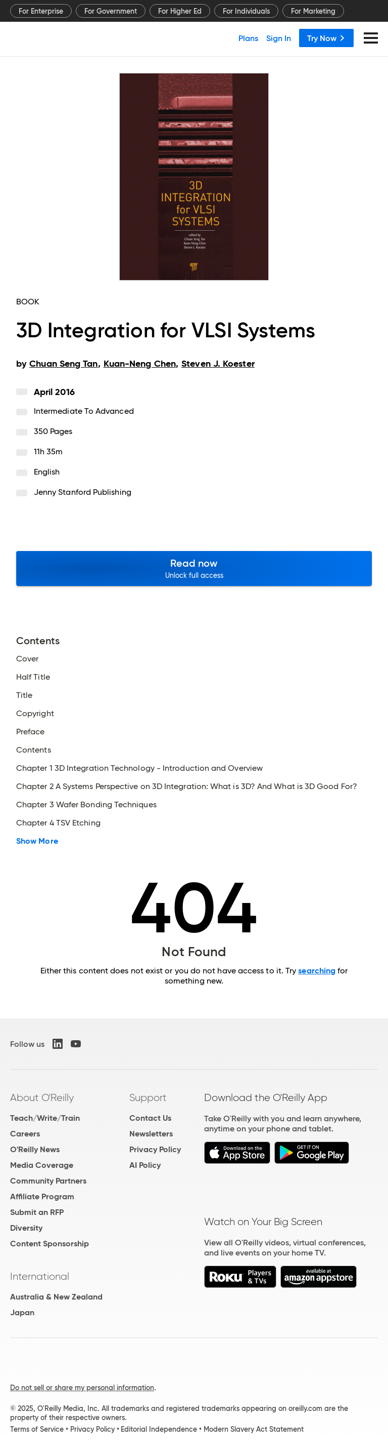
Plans (248, 38)
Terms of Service (37, 1429)
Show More (37, 841)
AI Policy (145, 1165)
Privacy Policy (155, 1149)
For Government (110, 11)
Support (148, 1097)
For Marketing (313, 11)
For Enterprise (41, 11)
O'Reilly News (35, 1149)
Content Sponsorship (49, 1243)
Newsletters (151, 1133)
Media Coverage (41, 1165)
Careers (25, 1133)
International (39, 1276)
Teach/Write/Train (45, 1118)
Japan (22, 1312)
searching (316, 970)
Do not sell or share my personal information (82, 1387)
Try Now (326, 38)
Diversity (26, 1228)
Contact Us (150, 1118)
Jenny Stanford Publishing (82, 492)
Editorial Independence (159, 1429)
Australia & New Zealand (56, 1296)
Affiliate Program (42, 1196)
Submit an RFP (37, 1212)
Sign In (278, 38)
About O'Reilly (42, 1097)
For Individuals (246, 11)
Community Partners (48, 1180)
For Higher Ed (180, 11)
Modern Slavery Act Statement (254, 1429)
